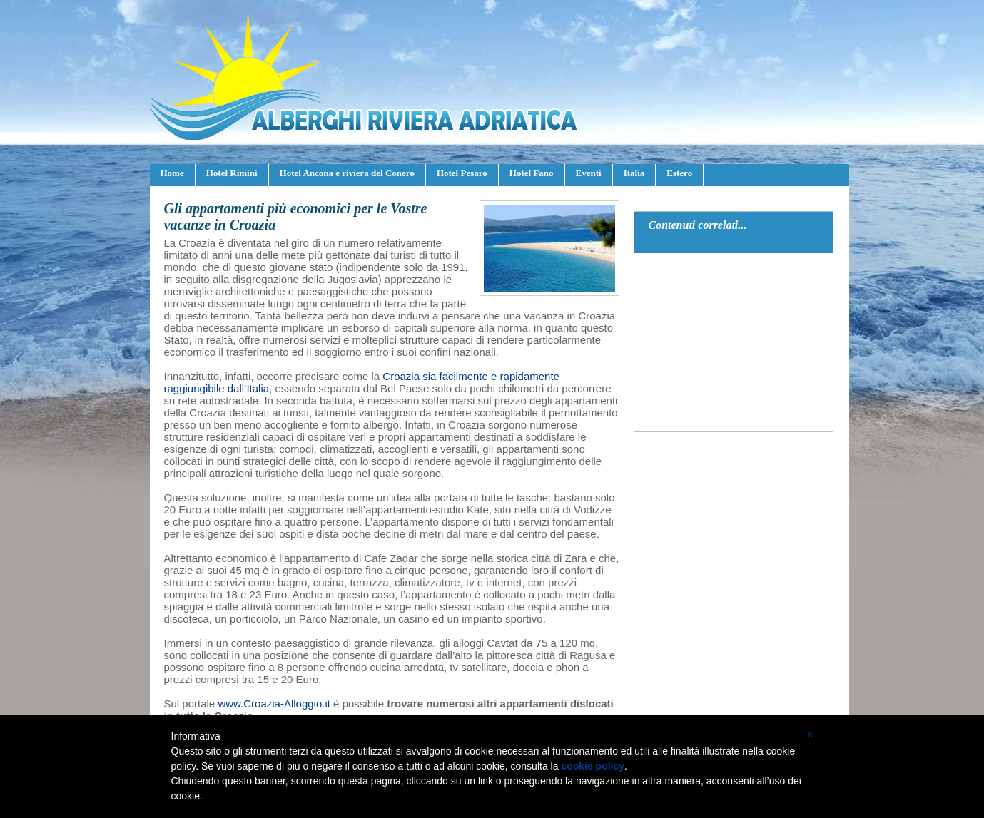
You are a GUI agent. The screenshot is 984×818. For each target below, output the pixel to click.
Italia (634, 173)
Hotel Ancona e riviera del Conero (347, 173)
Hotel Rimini (232, 173)
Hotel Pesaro (462, 173)
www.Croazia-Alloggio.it (274, 703)
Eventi (589, 173)
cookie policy (592, 766)
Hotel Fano (531, 173)
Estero (679, 173)
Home (172, 173)
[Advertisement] (734, 342)
